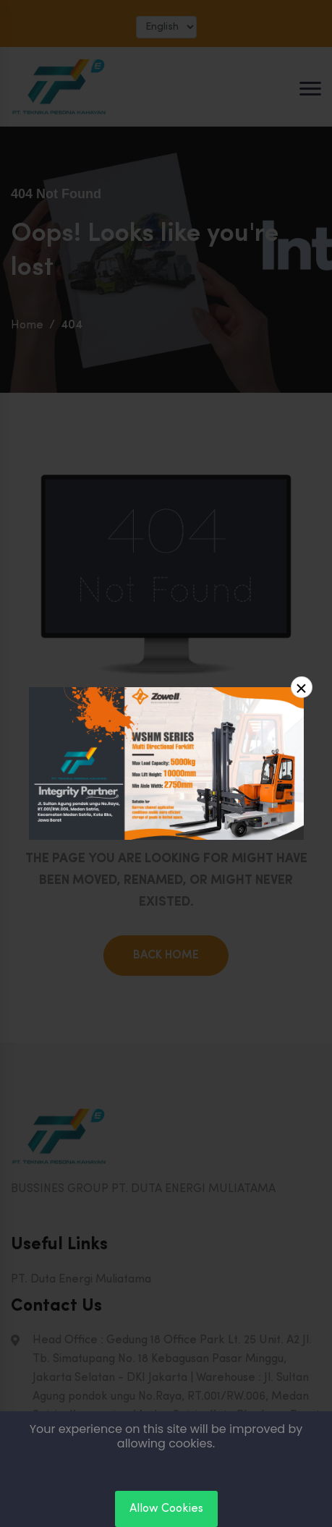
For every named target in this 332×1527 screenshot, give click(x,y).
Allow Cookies (166, 1509)
